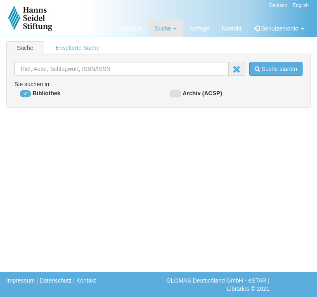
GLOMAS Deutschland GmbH (204, 280)
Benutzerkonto (279, 28)
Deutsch (278, 5)
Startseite (130, 28)
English (301, 5)
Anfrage (199, 28)
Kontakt (231, 28)
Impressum (20, 280)
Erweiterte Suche (78, 48)
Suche (166, 28)
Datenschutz (56, 280)
